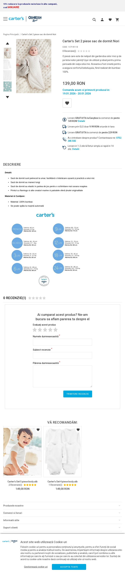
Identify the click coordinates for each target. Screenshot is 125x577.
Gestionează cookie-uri (36, 566)
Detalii (81, 121)
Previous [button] (7, 43)
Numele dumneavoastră (45, 336)
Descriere (12, 164)
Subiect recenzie (42, 349)
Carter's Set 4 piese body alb (62, 481)
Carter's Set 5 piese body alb (22, 481)
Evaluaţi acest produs (44, 324)
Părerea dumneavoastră (46, 363)
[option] (33, 66)
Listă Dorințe (38, 430)
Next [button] (7, 97)
